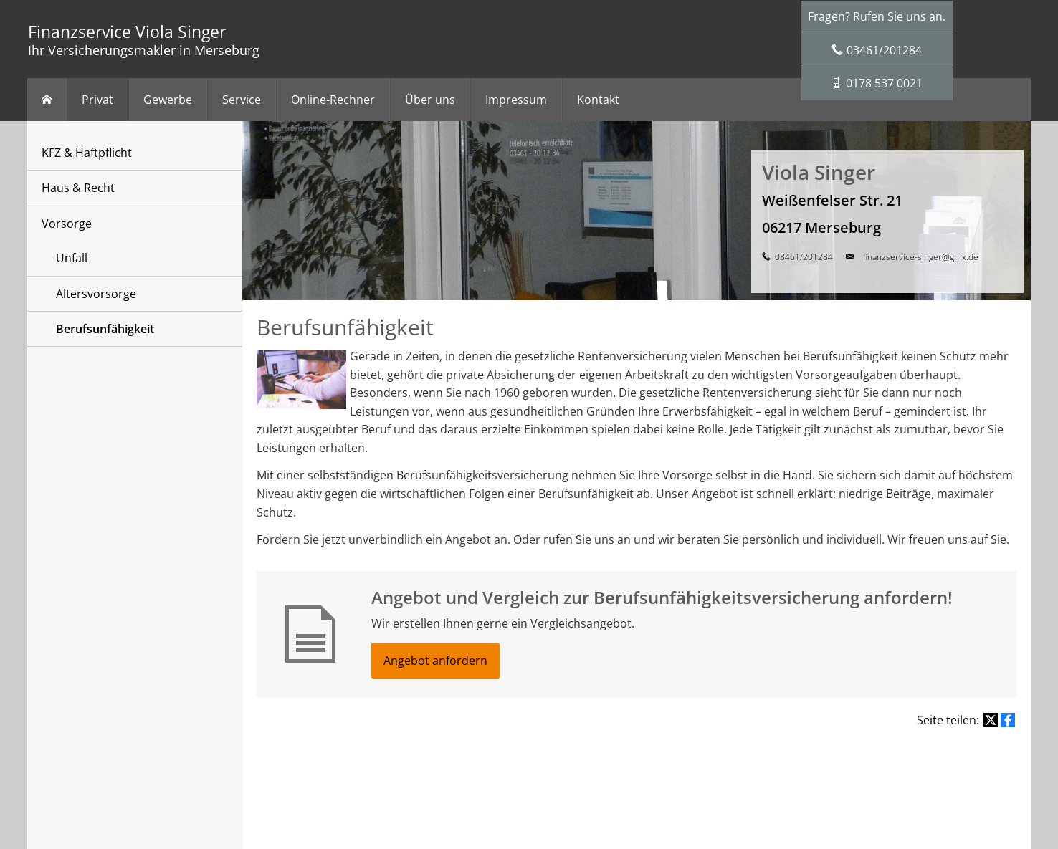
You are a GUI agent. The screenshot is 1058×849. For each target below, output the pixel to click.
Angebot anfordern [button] (435, 660)
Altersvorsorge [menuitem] (96, 294)
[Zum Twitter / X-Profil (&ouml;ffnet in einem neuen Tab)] (529, 813)
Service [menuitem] (241, 99)
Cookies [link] (697, 775)
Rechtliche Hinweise (440, 775)
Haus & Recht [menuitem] (78, 188)
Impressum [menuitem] (516, 99)
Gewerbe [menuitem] (167, 99)
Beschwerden (645, 775)
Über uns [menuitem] (430, 99)
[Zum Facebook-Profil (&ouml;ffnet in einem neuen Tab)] (500, 813)
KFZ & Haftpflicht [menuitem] (87, 152)
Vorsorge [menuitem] (67, 223)
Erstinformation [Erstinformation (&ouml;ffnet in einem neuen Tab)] (578, 775)
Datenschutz (513, 775)
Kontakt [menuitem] (598, 99)
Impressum (368, 775)
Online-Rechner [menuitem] (333, 99)
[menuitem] (47, 99)
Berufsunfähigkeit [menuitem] (105, 329)
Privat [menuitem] (97, 99)
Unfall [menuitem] (71, 258)
